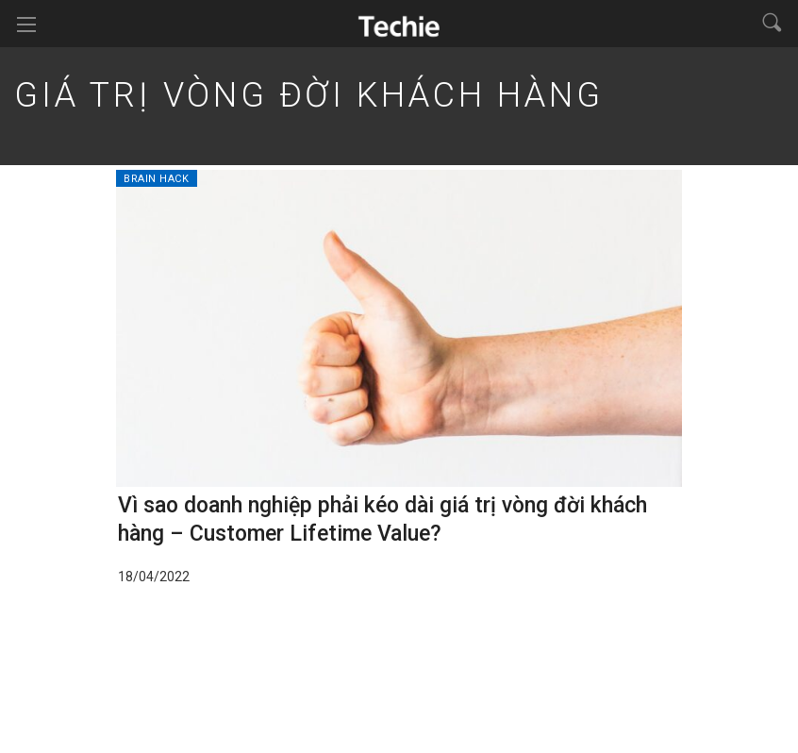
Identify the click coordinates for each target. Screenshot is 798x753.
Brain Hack (157, 179)
